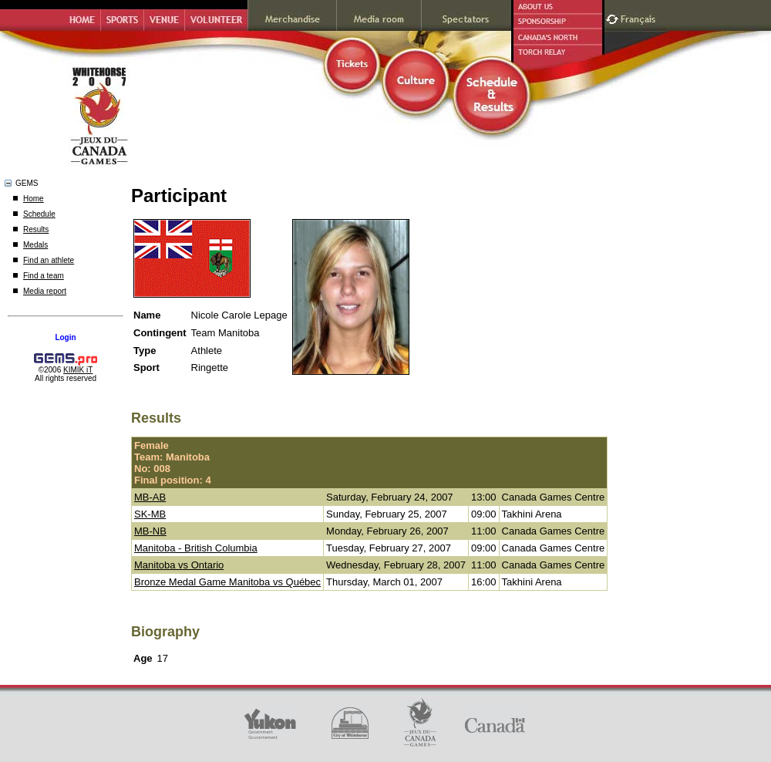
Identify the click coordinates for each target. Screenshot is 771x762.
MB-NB (150, 531)
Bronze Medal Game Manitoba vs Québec (227, 582)
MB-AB (150, 497)
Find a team (43, 275)
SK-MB (150, 514)
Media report (44, 291)
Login (65, 337)
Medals (35, 245)
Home (33, 198)
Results (36, 229)
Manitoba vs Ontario (179, 565)
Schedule (39, 214)
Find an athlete (48, 260)
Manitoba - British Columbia (196, 548)
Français (640, 17)
